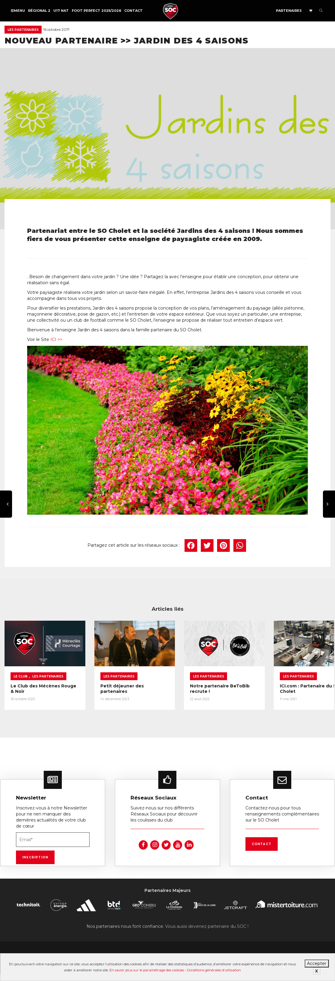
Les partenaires (23, 30)
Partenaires (289, 10)
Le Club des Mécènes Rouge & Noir (35, 685)
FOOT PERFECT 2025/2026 (96, 10)
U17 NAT (61, 10)
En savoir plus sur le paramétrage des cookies (146, 970)
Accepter (316, 963)
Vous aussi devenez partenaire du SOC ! (206, 922)
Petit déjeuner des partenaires (115, 685)
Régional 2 (39, 10)
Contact (133, 10)
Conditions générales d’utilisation (214, 970)
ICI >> (56, 339)
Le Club (20, 673)
